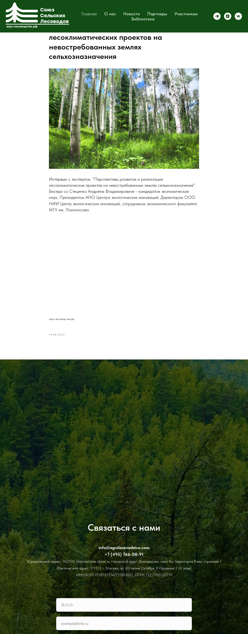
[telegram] (217, 16)
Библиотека (143, 18)
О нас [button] (110, 13)
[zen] (227, 16)
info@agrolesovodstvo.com (124, 547)
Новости (131, 13)
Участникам (186, 13)
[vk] (238, 16)
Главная (89, 13)
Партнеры (157, 13)
